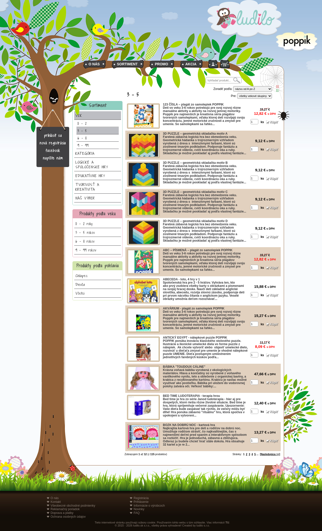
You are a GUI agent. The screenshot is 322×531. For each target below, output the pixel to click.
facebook (53, 150)
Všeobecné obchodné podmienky (73, 505)
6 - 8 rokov (85, 241)
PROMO (161, 64)
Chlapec (81, 275)
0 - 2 (82, 123)
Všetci (80, 293)
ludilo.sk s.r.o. (141, 525)
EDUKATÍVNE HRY (90, 175)
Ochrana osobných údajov (68, 516)
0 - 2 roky (84, 223)
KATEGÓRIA (85, 153)
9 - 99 (83, 145)
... (257, 454)
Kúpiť (274, 122)
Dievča (80, 284)
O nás (55, 498)
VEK (78, 115)
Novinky (139, 509)
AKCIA (190, 64)
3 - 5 (82, 130)
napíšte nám (53, 158)
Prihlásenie (141, 502)
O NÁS (94, 64)
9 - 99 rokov (85, 250)
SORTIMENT (127, 64)
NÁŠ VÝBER (85, 198)
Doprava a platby (62, 513)
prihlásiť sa (53, 135)
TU (227, 522)
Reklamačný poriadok (65, 509)
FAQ (137, 513)
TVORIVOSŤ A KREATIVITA (87, 187)
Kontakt (56, 502)
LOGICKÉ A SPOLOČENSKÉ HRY (91, 164)
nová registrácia (53, 143)
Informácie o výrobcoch (149, 505)
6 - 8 (82, 138)
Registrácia (141, 498)
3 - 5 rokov (85, 232)
